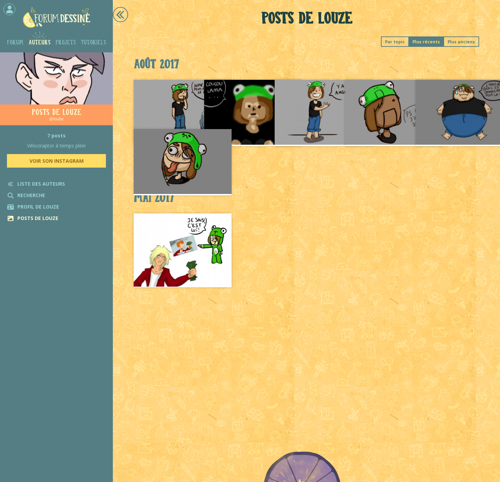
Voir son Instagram (57, 161)
